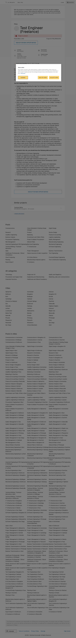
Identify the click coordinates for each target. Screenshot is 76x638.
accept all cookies (54, 77)
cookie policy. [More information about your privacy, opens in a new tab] (23, 73)
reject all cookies (43, 77)
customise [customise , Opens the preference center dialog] (23, 77)
